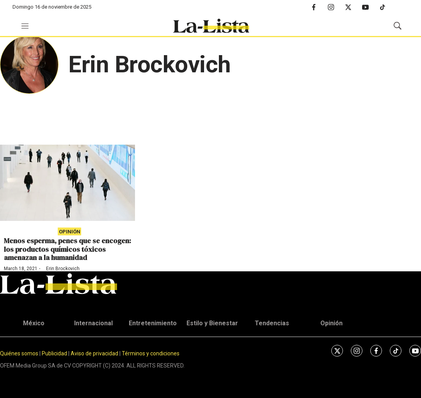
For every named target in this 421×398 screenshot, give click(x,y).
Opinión (69, 232)
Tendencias (272, 323)
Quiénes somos (19, 353)
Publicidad (55, 353)
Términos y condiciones (150, 353)
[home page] (211, 25)
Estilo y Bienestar (212, 323)
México (33, 323)
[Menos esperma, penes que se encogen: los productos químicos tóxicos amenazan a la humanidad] (67, 183)
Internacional (93, 323)
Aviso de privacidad (94, 353)
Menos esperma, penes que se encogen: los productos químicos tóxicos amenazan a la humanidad (67, 249)
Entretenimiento (153, 323)
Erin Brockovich (63, 268)
